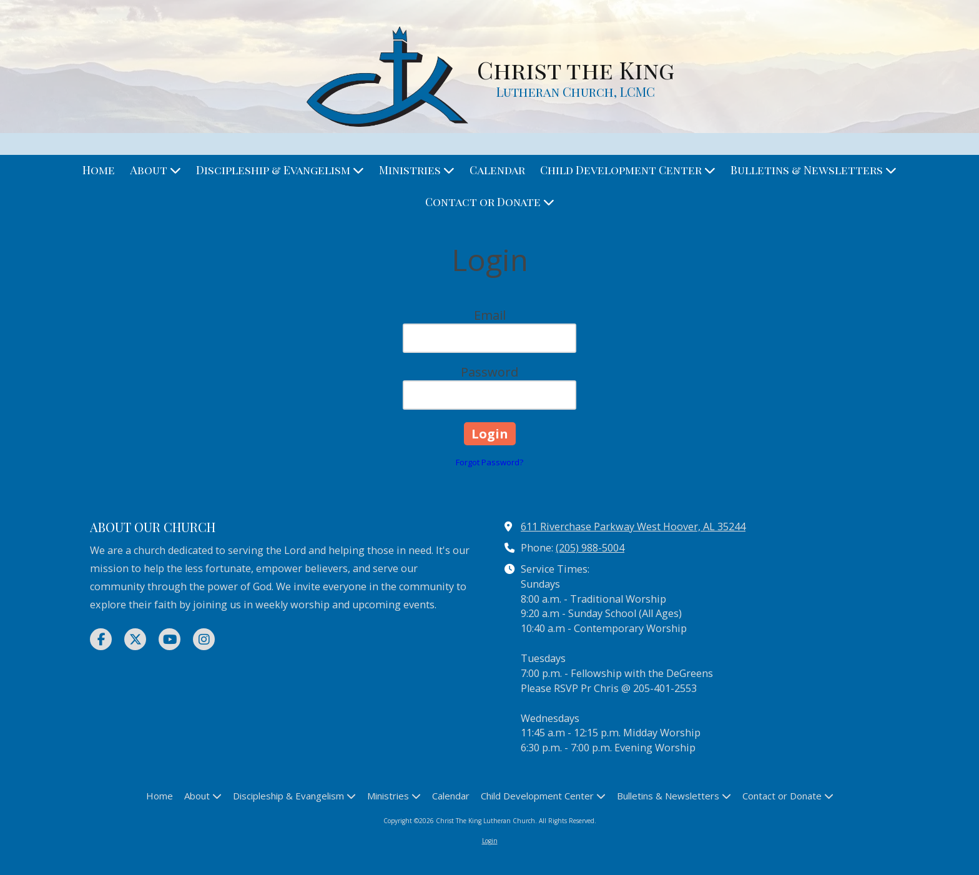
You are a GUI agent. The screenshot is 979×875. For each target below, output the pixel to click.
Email (490, 315)
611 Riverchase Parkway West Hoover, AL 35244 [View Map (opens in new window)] (633, 526)
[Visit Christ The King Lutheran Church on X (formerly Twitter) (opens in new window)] (135, 639)
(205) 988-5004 (590, 548)
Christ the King (575, 69)
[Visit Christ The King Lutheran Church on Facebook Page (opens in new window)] (101, 639)
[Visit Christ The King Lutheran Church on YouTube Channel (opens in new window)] (169, 639)
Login (490, 840)
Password (489, 371)
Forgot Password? (489, 462)
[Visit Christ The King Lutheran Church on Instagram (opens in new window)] (204, 639)
